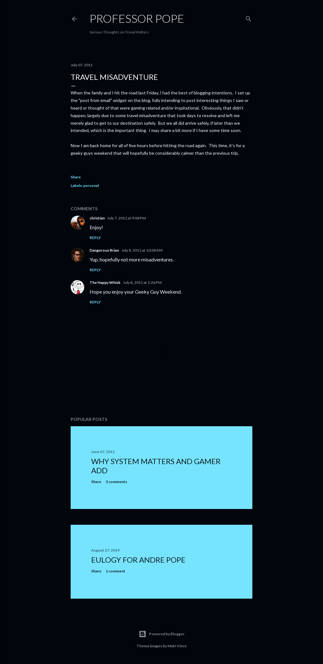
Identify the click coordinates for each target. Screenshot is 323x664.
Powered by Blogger (162, 634)
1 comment (115, 571)
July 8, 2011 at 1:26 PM (142, 282)
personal (91, 185)
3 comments (116, 481)
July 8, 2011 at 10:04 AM (141, 250)
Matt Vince (177, 645)
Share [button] (76, 177)
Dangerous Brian (104, 250)
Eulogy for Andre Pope (138, 559)
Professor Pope (137, 18)
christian (97, 218)
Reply (95, 237)
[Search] (248, 17)
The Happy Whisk (105, 282)
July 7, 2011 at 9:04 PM (126, 218)
